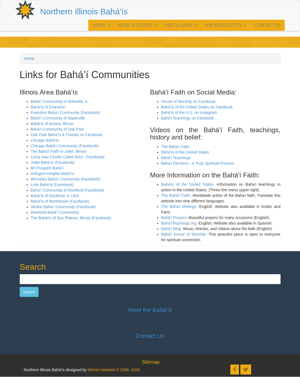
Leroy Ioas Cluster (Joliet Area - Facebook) (68, 157)
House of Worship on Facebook (188, 101)
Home (101, 25)
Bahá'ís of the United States (185, 152)
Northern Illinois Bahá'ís (84, 11)
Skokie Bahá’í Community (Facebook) (63, 207)
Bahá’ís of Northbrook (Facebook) (60, 201)
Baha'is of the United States (187, 184)
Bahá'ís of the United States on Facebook (197, 107)
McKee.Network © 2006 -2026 (114, 370)
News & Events (137, 25)
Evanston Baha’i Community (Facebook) (65, 112)
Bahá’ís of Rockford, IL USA (55, 195)
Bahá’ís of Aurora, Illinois (52, 123)
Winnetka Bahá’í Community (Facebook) (65, 179)
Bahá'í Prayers (173, 217)
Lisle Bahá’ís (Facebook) (52, 184)
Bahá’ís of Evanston (48, 107)
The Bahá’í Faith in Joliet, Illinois (59, 151)
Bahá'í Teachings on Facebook (187, 118)
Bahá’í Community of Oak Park (57, 129)
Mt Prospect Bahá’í (47, 168)
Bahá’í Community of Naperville (58, 118)
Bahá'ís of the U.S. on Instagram (189, 112)
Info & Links (180, 25)
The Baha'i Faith (175, 146)
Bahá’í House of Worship (183, 234)
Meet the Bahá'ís (150, 310)
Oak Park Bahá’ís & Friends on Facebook (67, 135)
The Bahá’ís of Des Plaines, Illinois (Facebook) (71, 218)
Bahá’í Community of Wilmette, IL (60, 101)
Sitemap (151, 362)
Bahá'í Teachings (176, 158)
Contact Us (267, 25)
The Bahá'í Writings (178, 206)
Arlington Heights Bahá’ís (52, 173)
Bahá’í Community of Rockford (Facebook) (67, 190)
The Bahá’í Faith (175, 195)
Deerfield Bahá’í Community (55, 212)
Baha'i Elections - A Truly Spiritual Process (197, 163)
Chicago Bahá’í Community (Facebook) (65, 146)
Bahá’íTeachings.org (178, 223)
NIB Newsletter (225, 25)
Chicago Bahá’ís (45, 140)
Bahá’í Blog (171, 228)
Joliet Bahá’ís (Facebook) (53, 162)
